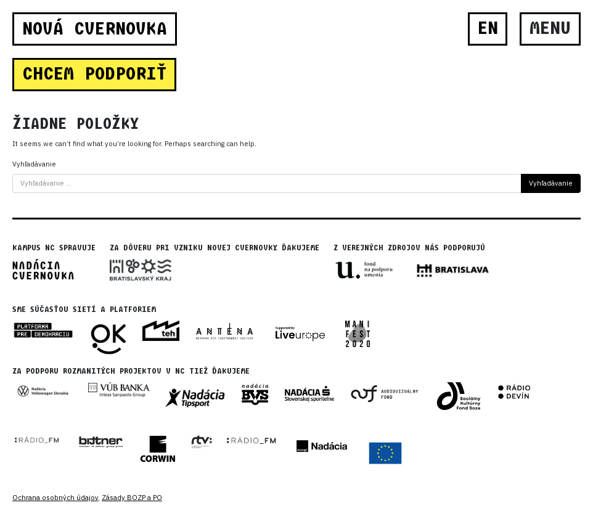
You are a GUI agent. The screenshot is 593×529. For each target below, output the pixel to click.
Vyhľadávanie (34, 164)
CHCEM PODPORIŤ (94, 74)
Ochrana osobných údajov (55, 497)
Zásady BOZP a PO (132, 497)
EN (488, 28)
